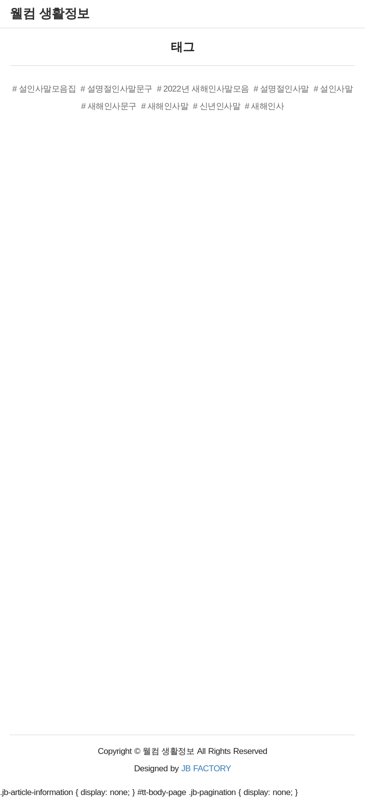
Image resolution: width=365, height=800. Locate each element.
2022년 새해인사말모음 (206, 89)
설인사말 (336, 89)
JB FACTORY (206, 768)
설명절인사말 (284, 89)
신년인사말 (220, 106)
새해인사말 (168, 106)
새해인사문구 (112, 106)
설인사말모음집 (47, 89)
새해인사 (267, 106)
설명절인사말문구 (120, 89)
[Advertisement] (84, 278)
